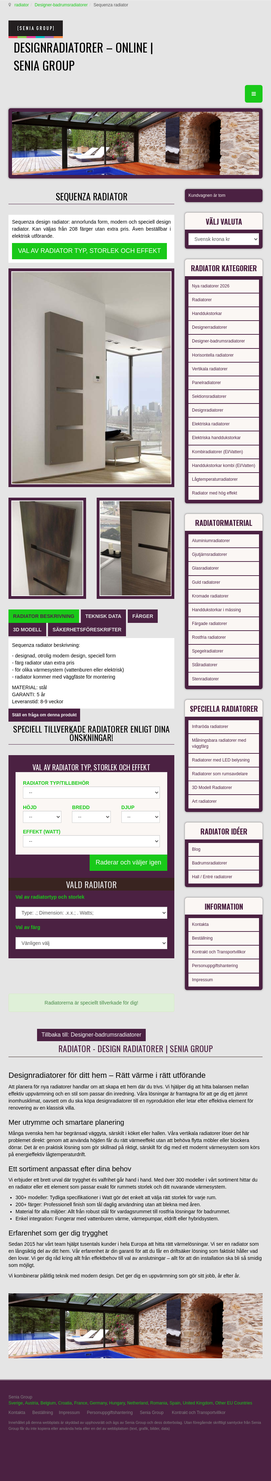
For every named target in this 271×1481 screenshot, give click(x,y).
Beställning (202, 938)
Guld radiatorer (206, 582)
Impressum (202, 979)
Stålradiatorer (204, 664)
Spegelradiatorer (207, 651)
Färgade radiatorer (209, 623)
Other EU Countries (233, 1403)
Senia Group (151, 1412)
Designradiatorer (207, 410)
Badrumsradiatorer (209, 863)
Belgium (48, 1403)
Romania (158, 1403)
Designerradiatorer (209, 327)
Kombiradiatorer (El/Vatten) (217, 451)
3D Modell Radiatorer (212, 787)
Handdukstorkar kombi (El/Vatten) (223, 465)
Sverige (15, 1403)
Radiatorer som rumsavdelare (220, 773)
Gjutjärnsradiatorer (209, 554)
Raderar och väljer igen (128, 862)
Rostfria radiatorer (209, 637)
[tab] (43, 616)
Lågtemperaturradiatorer (214, 479)
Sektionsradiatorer (209, 396)
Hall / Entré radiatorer (212, 876)
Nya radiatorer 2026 (210, 286)
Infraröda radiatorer (210, 726)
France (80, 1403)
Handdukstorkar (207, 313)
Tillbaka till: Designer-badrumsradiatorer (91, 1035)
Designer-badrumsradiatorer (61, 4)
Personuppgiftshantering (215, 965)
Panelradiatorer (206, 382)
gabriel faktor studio (235, 1446)
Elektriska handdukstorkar (216, 437)
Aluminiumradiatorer (211, 540)
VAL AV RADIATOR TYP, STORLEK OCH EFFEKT (89, 250)
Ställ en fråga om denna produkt (44, 714)
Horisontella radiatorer (213, 355)
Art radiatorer (204, 801)
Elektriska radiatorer (211, 423)
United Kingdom (198, 1403)
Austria (31, 1403)
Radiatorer (202, 299)
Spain (175, 1403)
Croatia (65, 1403)
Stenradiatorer (205, 678)
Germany (98, 1403)
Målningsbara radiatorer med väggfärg (219, 743)
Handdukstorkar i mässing (216, 609)
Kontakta (200, 924)
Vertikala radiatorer (210, 368)
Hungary (117, 1403)
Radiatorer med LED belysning (220, 760)
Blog (196, 849)
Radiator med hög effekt (214, 493)
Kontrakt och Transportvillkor (219, 951)
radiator (21, 4)
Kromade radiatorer (210, 596)
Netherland (137, 1403)
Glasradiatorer (205, 568)
